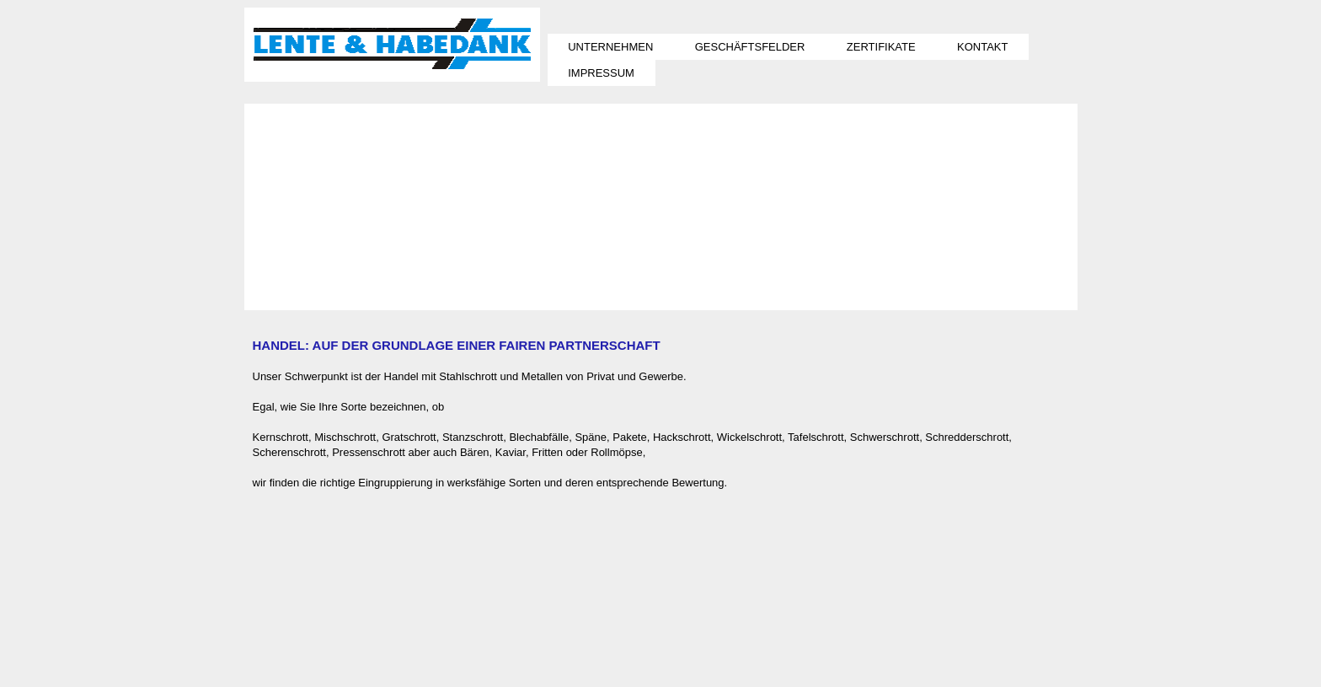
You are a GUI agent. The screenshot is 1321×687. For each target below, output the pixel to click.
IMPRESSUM (601, 73)
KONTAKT (982, 46)
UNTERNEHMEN (610, 46)
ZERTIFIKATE (881, 46)
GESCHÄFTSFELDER (750, 46)
